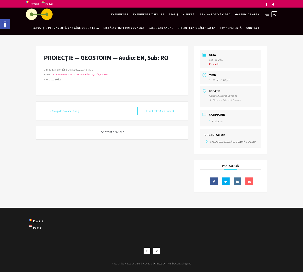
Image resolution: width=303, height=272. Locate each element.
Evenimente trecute (148, 14)
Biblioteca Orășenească (197, 28)
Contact (253, 28)
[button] (5, 24)
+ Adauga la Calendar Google (65, 111)
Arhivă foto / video (215, 14)
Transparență (231, 28)
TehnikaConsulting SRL (179, 263)
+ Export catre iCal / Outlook (159, 111)
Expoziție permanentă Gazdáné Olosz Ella (65, 28)
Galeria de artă (247, 14)
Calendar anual (161, 28)
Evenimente (120, 14)
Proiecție (216, 121)
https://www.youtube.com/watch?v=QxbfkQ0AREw (80, 74)
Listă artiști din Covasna (123, 28)
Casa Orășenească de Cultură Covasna (132, 263)
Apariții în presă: (182, 14)
